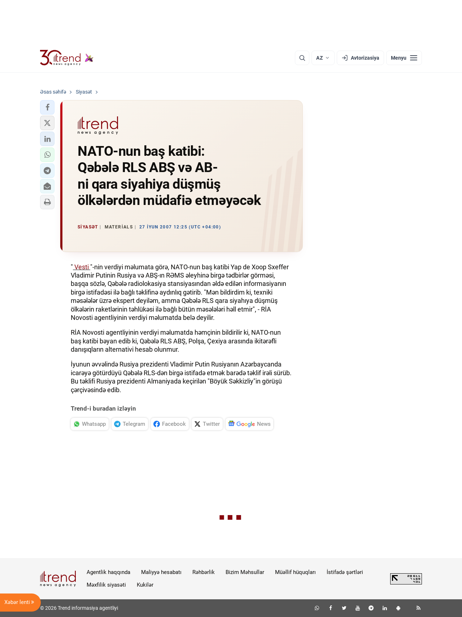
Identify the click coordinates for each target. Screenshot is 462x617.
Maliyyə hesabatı (161, 572)
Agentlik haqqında (108, 572)
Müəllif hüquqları (295, 572)
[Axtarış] (302, 58)
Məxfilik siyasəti (106, 585)
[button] (47, 107)
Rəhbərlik (203, 572)
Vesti (81, 267)
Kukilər (145, 585)
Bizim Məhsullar (245, 572)
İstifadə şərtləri (345, 572)
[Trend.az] (66, 58)
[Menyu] (404, 58)
